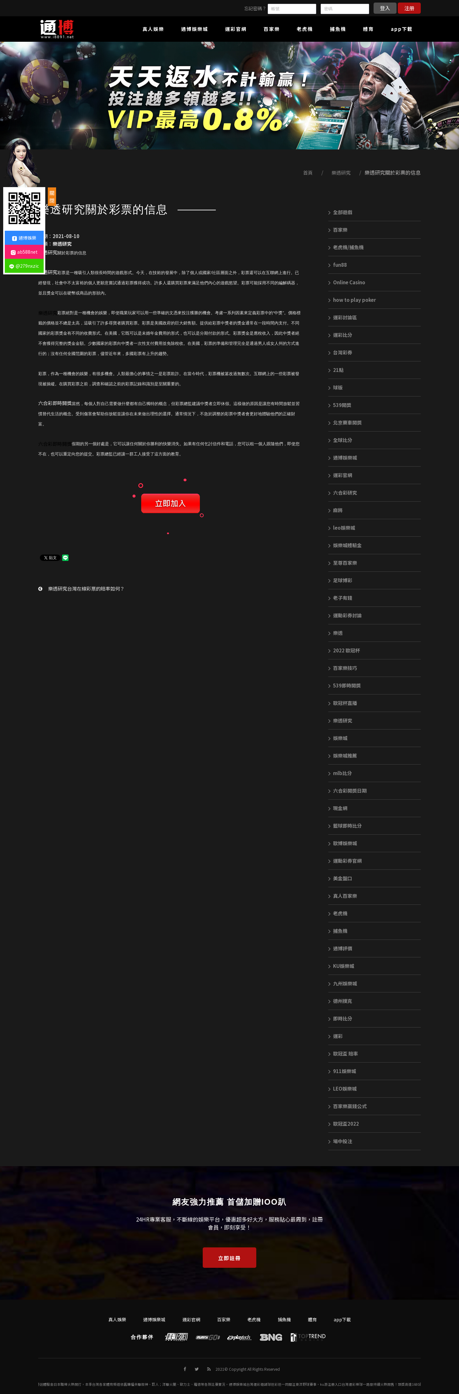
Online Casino (346, 282)
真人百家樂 (342, 895)
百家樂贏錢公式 (347, 1106)
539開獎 (339, 405)
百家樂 (337, 229)
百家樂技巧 (342, 667)
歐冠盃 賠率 (343, 1053)
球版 (335, 387)
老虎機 (337, 913)
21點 (336, 369)
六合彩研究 (342, 492)
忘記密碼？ (255, 8)
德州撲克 (340, 1001)
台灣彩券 (340, 352)
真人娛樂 (117, 1319)
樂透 (335, 632)
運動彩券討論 (345, 615)
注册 (409, 8)
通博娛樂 (24, 238)
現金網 (337, 808)
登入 (385, 8)
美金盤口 (340, 878)
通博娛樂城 (342, 457)
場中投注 (340, 1141)
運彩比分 (340, 334)
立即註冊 (229, 1258)
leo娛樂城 (341, 527)
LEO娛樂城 (342, 1088)
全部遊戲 (340, 212)
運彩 (335, 1036)
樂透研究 (341, 172)
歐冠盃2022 (343, 1123)
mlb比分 (340, 773)
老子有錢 (340, 597)
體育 (312, 1319)
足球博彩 (340, 580)
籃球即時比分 (345, 825)
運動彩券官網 (345, 860)
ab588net (24, 252)
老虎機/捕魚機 (346, 247)
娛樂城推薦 (342, 755)
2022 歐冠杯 (344, 650)
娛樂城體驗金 (345, 545)
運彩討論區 (342, 317)
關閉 (52, 196)
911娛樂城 (342, 1071)
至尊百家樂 (342, 562)
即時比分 (340, 1018)
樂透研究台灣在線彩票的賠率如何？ (81, 588)
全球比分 (340, 440)
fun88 (337, 264)
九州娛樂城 (342, 983)
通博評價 (340, 948)
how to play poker (352, 299)
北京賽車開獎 (345, 422)
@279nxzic (24, 266)
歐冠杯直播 (342, 703)
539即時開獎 (344, 685)
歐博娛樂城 (342, 843)
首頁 (308, 172)
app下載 (342, 1319)
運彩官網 (340, 475)
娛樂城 (337, 738)
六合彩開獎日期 (347, 790)
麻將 (335, 510)
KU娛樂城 (341, 965)
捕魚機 (337, 930)
